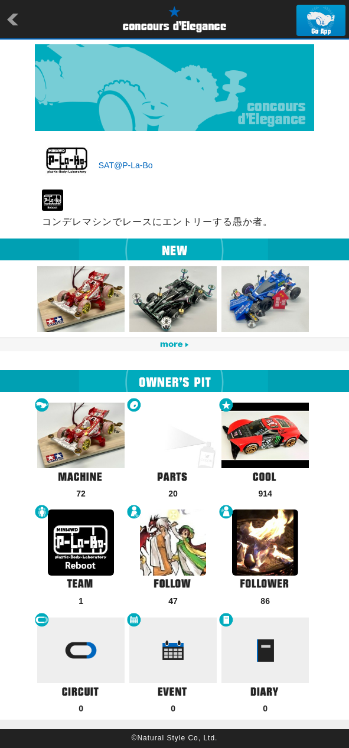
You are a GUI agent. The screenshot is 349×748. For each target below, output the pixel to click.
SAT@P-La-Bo (126, 165)
